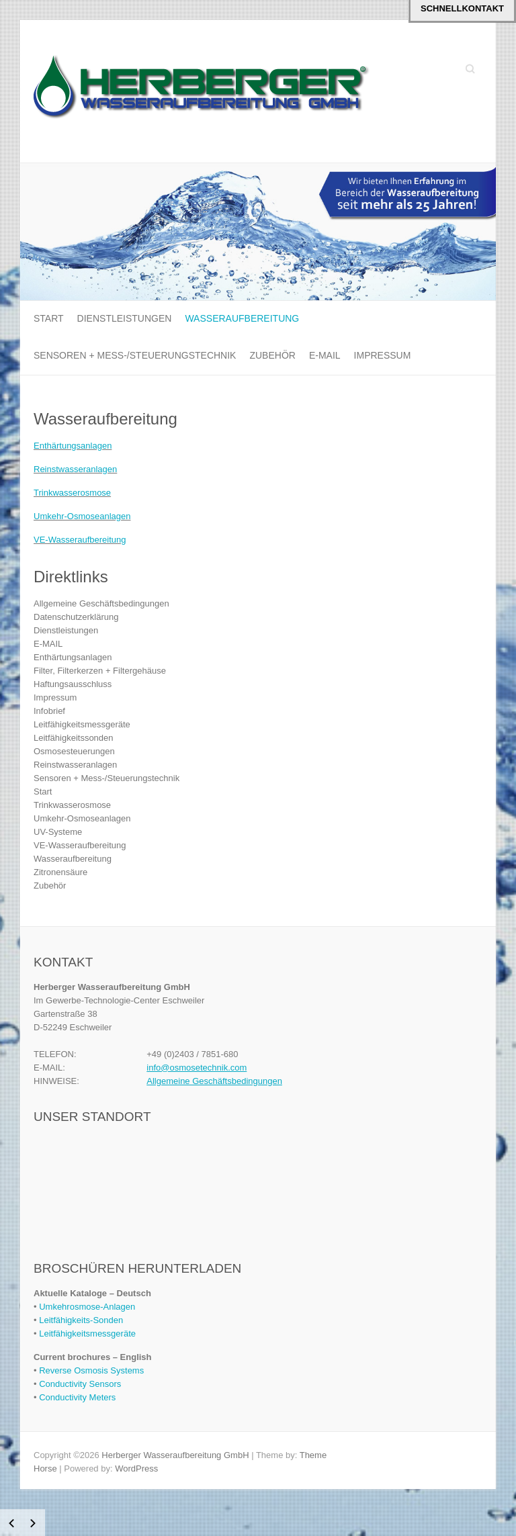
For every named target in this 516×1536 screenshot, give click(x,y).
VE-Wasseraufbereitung (80, 540)
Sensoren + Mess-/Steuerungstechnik (135, 355)
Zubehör (272, 355)
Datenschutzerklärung (76, 617)
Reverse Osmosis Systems (91, 1370)
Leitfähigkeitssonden (74, 738)
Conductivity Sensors (80, 1384)
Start (49, 318)
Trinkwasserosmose (72, 493)
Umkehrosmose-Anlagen (87, 1307)
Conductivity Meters (77, 1397)
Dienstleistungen (124, 318)
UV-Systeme (58, 832)
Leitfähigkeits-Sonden (81, 1320)
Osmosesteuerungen (74, 751)
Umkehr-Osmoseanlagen (82, 516)
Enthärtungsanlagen (73, 446)
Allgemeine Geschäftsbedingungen (101, 603)
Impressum (382, 355)
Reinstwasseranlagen (75, 469)
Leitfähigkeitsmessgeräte (82, 724)
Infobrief (49, 711)
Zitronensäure (60, 872)
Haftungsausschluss (73, 684)
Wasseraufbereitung (242, 318)
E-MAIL (325, 355)
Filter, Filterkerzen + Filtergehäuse (100, 671)
